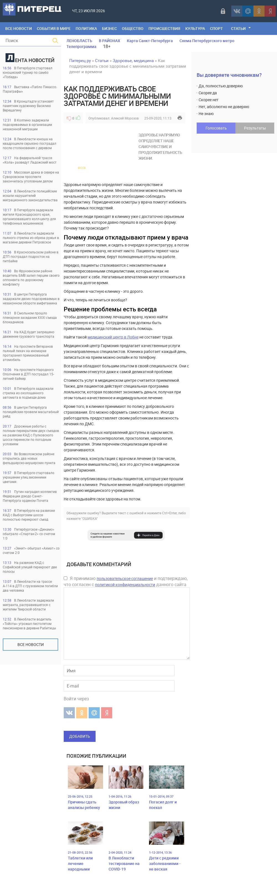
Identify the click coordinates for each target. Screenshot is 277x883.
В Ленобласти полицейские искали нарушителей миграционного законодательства (30, 195)
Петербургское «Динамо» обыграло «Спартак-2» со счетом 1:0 (29, 533)
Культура (195, 28)
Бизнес (109, 28)
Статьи (238, 28)
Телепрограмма (81, 46)
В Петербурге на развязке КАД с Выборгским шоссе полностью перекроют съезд (29, 514)
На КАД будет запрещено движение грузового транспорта (28, 334)
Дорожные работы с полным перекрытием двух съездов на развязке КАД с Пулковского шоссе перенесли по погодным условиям (31, 435)
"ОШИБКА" (89, 518)
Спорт (216, 28)
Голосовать (216, 128)
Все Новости (18, 28)
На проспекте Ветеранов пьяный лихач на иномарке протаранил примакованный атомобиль (28, 353)
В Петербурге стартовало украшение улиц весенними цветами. (28, 477)
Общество (132, 28)
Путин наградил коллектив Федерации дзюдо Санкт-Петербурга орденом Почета (30, 496)
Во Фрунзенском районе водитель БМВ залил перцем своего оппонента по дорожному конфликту (31, 277)
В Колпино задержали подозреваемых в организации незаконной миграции (27, 124)
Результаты (255, 128)
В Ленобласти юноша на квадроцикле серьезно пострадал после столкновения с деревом (29, 143)
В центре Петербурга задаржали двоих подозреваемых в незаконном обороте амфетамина (31, 298)
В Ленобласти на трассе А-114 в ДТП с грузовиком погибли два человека (30, 585)
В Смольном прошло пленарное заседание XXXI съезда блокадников (30, 317)
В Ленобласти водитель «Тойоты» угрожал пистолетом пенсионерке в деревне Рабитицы (29, 623)
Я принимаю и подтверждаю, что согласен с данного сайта (126, 581)
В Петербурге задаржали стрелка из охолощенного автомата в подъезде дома (28, 392)
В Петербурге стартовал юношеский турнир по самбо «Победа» (27, 72)
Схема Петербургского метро (206, 40)
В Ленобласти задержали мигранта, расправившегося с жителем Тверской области (28, 604)
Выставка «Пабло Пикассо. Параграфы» (30, 89)
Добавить (79, 736)
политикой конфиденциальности (125, 584)
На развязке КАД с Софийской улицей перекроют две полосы (30, 567)
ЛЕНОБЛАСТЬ (79, 40)
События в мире (54, 28)
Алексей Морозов (125, 118)
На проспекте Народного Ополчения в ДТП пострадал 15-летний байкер (28, 374)
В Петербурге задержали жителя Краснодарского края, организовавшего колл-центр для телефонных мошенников (29, 216)
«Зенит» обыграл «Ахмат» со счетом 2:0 (31, 550)
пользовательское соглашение (125, 578)
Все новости (30, 644)
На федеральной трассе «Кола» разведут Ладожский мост (30, 160)
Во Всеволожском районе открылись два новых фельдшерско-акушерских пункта (29, 458)
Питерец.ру (80, 60)
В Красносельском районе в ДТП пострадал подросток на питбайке (30, 256)
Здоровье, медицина (133, 60)
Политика (86, 28)
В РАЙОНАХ (109, 40)
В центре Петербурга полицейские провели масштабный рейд (31, 411)
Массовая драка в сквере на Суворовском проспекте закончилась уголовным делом (31, 176)
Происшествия (164, 28)
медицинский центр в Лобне (113, 337)
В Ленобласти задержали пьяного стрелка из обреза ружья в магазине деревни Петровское (31, 237)
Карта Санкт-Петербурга (150, 40)
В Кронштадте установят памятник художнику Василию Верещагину (28, 105)
